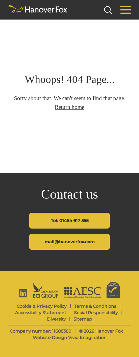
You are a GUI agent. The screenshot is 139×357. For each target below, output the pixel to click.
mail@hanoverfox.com (70, 241)
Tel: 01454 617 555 (70, 220)
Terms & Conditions (95, 306)
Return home (69, 107)
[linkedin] (23, 293)
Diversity (56, 319)
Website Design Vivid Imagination (70, 337)
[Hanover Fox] (37, 9)
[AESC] (82, 292)
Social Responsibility (96, 312)
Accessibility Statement (40, 312)
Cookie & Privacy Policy (42, 306)
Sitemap (83, 319)
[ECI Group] (45, 290)
